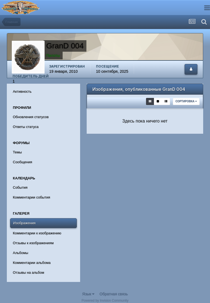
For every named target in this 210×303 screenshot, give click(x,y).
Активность (22, 91)
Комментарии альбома (32, 263)
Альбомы (20, 253)
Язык (88, 294)
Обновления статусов (31, 117)
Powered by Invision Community (104, 300)
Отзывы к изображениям (33, 243)
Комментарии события (31, 197)
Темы (17, 152)
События (20, 187)
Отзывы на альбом (28, 272)
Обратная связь (114, 294)
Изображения (24, 223)
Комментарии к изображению (37, 233)
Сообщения (22, 162)
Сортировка (186, 101)
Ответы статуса (26, 127)
